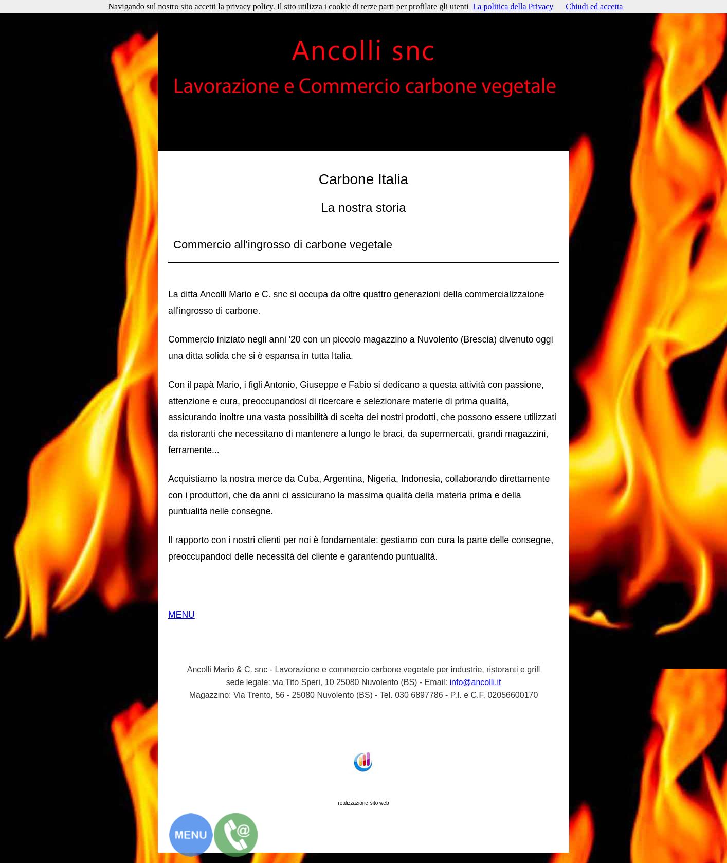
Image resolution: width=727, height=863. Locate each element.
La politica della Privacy (513, 6)
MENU (181, 614)
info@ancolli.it (475, 682)
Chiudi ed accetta (594, 6)
